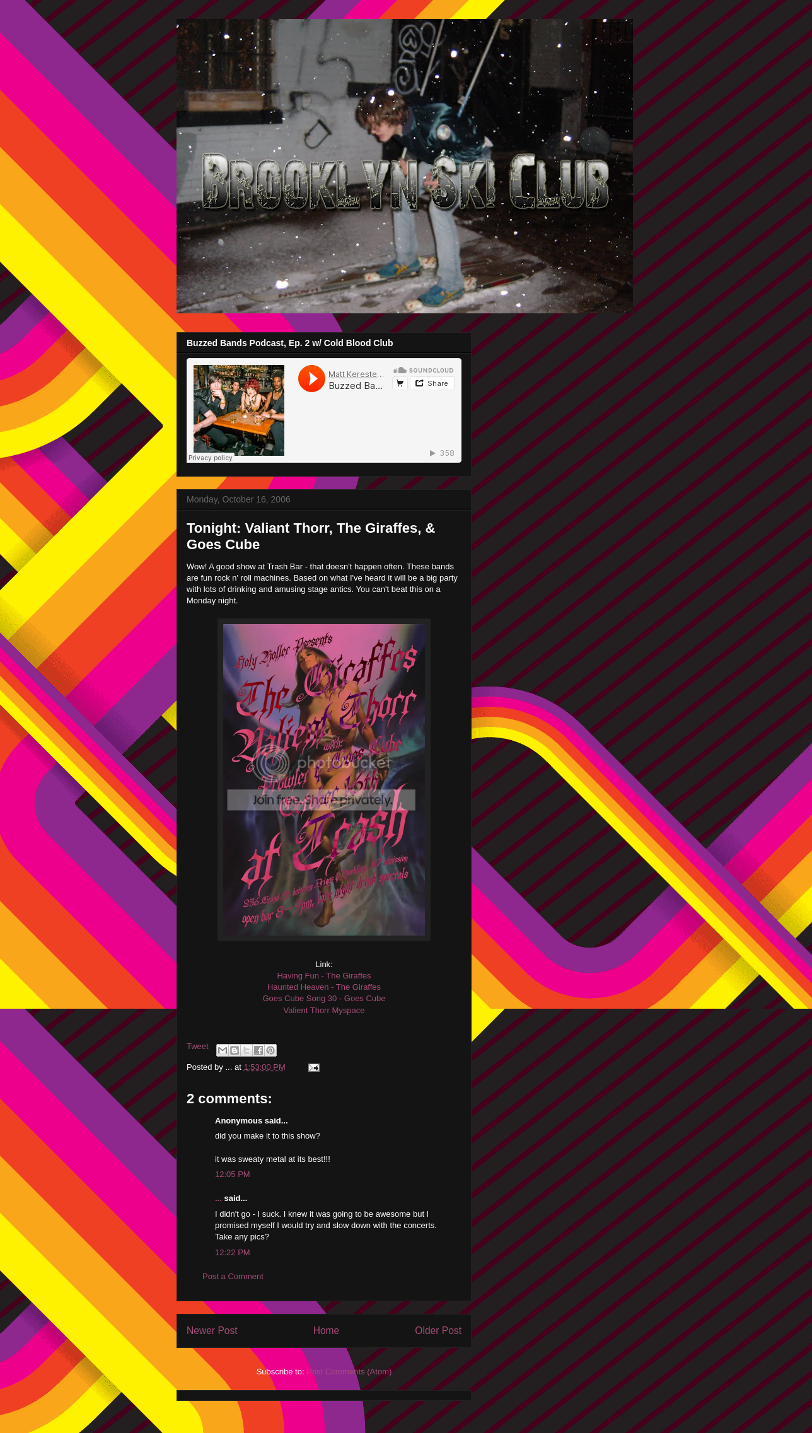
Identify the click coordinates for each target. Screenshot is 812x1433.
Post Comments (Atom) (349, 1371)
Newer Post (212, 1330)
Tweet (198, 1046)
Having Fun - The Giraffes (324, 975)
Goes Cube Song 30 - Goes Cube (323, 998)
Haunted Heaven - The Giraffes (324, 987)
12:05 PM (232, 1174)
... (218, 1198)
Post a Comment (233, 1276)
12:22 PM (232, 1252)
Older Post (438, 1330)
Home (326, 1330)
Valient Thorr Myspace (324, 1010)
